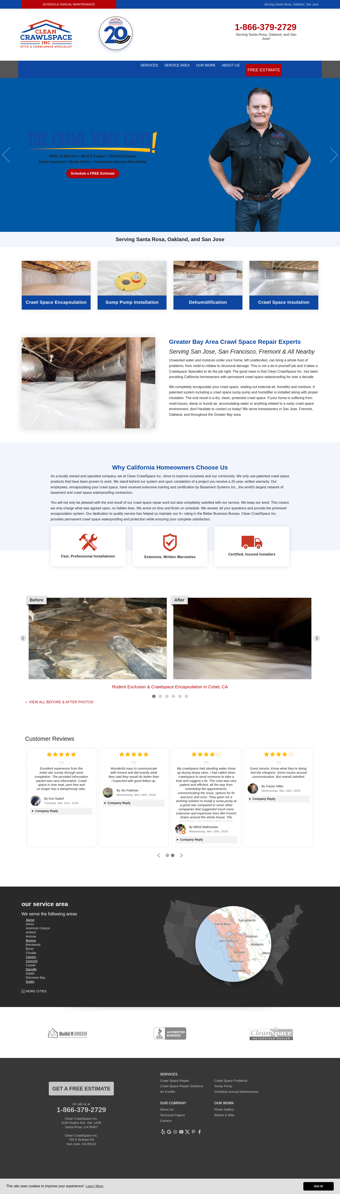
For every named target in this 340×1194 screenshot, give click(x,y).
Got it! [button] (318, 1186)
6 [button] (186, 690)
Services (128, 66)
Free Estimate (264, 66)
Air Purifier (167, 1085)
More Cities (36, 985)
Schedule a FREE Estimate (93, 167)
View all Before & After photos (60, 696)
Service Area (162, 66)
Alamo (30, 914)
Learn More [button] (94, 1186)
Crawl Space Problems (230, 1074)
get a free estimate (81, 1082)
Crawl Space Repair (174, 1074)
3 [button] (167, 690)
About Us (229, 66)
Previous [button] (10, 149)
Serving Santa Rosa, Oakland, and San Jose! (266, 37)
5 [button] (180, 690)
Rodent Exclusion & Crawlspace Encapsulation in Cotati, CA (170, 680)
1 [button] (154, 690)
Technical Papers (172, 1109)
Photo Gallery (224, 1103)
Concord (31, 955)
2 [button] (160, 690)
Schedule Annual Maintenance (69, 4)
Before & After (224, 1109)
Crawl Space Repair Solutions (181, 1080)
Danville (31, 963)
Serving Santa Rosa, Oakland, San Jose (291, 4)
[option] (170, 149)
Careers (166, 1114)
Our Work (198, 66)
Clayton (31, 951)
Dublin (30, 975)
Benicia (31, 934)
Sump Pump (223, 1080)
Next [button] (330, 149)
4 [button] (173, 690)
